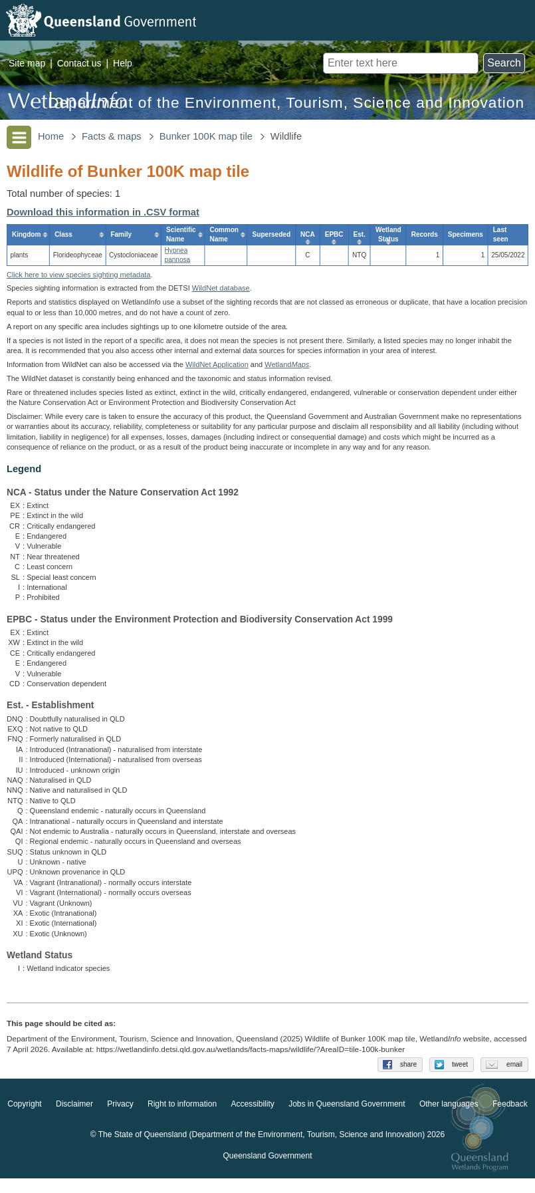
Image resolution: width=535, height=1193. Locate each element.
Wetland (287, 364)
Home (51, 136)
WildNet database (221, 288)
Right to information (182, 1118)
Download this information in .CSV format (103, 212)
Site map (27, 63)
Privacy (120, 1118)
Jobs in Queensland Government (346, 1118)
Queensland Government (267, 1170)
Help (122, 63)
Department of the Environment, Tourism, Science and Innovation (286, 102)
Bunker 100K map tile (206, 136)
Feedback (510, 1118)
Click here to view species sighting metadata (78, 275)
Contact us (79, 63)
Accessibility (252, 1118)
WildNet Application (217, 364)
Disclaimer (74, 1118)
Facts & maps (112, 136)
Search (504, 62)
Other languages (449, 1118)
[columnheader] (28, 235)
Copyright (24, 1118)
